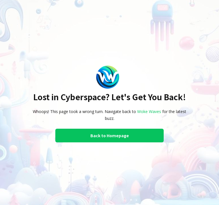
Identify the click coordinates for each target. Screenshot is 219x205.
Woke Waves (149, 111)
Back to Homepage (109, 135)
